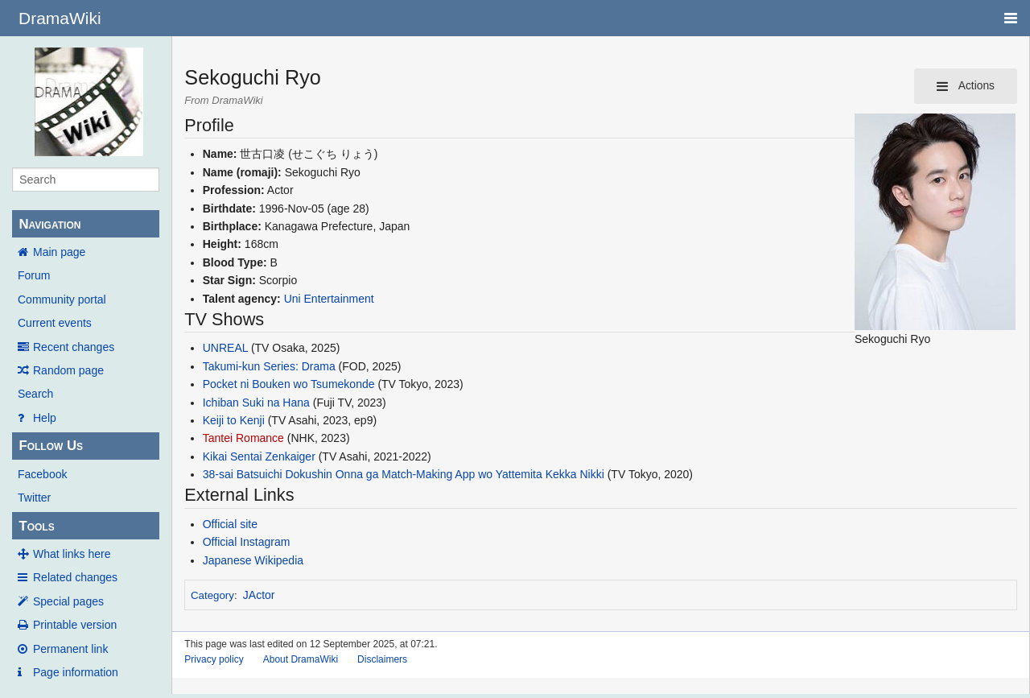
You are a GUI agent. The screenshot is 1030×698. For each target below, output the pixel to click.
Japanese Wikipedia (253, 560)
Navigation (49, 224)
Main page (59, 252)
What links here (71, 553)
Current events (55, 322)
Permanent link (70, 648)
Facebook (42, 474)
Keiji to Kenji (234, 420)
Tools (36, 526)
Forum (34, 275)
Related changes (75, 577)
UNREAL (225, 347)
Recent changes (73, 347)
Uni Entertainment (329, 298)
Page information (75, 672)
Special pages (68, 601)
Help (44, 417)
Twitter (34, 497)
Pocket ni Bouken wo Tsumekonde (289, 384)
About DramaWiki (300, 659)
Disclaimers (382, 659)
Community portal (62, 299)
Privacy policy (213, 659)
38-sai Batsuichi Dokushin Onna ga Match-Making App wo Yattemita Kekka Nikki (403, 474)
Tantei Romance (243, 438)
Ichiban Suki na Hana (256, 402)
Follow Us (51, 445)
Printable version (75, 624)
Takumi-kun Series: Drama (269, 366)
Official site (230, 524)
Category (212, 595)
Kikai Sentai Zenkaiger (259, 456)
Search (35, 393)
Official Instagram (246, 541)
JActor (259, 595)
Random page (68, 370)
